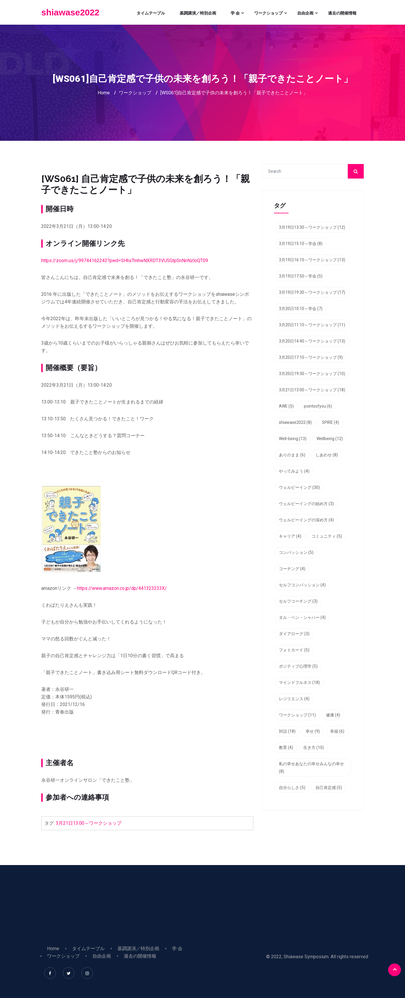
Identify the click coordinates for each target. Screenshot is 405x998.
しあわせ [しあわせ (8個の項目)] (327, 455)
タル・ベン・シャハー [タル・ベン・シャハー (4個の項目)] (302, 617)
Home (104, 93)
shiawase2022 (70, 12)
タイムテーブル (151, 13)
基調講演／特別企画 (198, 13)
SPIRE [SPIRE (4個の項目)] (330, 422)
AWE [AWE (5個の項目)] (286, 406)
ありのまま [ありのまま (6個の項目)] (292, 455)
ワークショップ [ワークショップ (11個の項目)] (297, 715)
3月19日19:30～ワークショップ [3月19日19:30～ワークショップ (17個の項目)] (312, 292)
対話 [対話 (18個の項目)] (287, 731)
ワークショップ (268, 13)
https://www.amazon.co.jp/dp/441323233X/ (122, 588)
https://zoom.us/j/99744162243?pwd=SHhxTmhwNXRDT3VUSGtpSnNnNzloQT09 (124, 260)
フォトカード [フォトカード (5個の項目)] (294, 650)
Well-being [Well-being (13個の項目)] (293, 438)
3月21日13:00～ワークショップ (88, 823)
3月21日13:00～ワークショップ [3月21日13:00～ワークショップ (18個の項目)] (312, 390)
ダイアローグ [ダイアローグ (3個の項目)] (294, 633)
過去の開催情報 (342, 13)
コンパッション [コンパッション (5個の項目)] (296, 552)
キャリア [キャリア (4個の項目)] (290, 536)
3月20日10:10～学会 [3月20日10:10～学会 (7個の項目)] (300, 308)
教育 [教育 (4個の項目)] (286, 747)
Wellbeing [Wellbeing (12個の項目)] (330, 438)
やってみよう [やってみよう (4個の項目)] (294, 471)
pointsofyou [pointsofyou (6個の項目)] (318, 406)
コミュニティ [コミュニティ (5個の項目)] (326, 536)
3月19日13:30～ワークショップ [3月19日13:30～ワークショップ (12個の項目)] (312, 227)
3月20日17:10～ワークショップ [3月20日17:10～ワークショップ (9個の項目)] (311, 357)
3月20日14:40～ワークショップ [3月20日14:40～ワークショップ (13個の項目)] (312, 341)
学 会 (235, 13)
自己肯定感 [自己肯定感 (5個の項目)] (329, 787)
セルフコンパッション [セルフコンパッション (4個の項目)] (302, 585)
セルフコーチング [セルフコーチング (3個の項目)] (298, 601)
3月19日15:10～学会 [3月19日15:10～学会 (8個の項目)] (300, 243)
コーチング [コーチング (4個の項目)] (292, 568)
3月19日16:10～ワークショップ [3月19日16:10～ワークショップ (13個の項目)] (312, 259)
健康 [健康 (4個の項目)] (333, 715)
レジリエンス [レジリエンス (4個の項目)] (294, 698)
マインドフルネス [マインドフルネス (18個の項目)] (299, 682)
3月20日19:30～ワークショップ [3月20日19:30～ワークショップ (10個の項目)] (312, 373)
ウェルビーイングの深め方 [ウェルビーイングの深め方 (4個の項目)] (306, 520)
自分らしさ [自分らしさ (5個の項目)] (292, 787)
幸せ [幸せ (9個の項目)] (313, 731)
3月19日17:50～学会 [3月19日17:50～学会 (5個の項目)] (300, 276)
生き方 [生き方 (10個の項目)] (313, 747)
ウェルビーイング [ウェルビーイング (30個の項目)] (299, 487)
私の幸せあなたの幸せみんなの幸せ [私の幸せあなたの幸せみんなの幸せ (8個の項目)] (311, 767)
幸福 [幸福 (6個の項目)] (337, 731)
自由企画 (305, 13)
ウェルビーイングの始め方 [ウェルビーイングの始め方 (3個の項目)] (306, 503)
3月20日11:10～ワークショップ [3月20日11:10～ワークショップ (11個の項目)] (312, 325)
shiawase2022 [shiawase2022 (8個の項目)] (295, 422)
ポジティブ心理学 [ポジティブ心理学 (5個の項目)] (298, 666)
